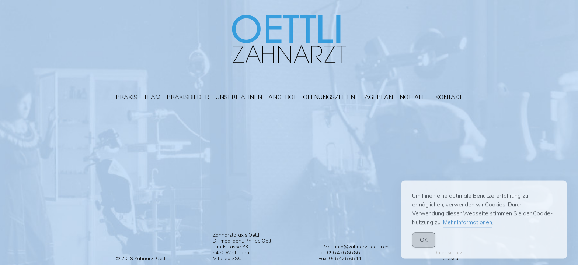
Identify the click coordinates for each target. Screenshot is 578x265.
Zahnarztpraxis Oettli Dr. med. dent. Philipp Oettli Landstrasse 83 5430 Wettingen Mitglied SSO (243, 246)
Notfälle (414, 96)
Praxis (126, 96)
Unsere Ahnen (239, 96)
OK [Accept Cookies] (424, 246)
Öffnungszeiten (329, 96)
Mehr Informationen (467, 228)
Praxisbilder (188, 96)
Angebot (282, 96)
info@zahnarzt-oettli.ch (362, 247)
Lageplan (377, 96)
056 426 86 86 (343, 252)
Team (152, 96)
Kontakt (448, 96)
